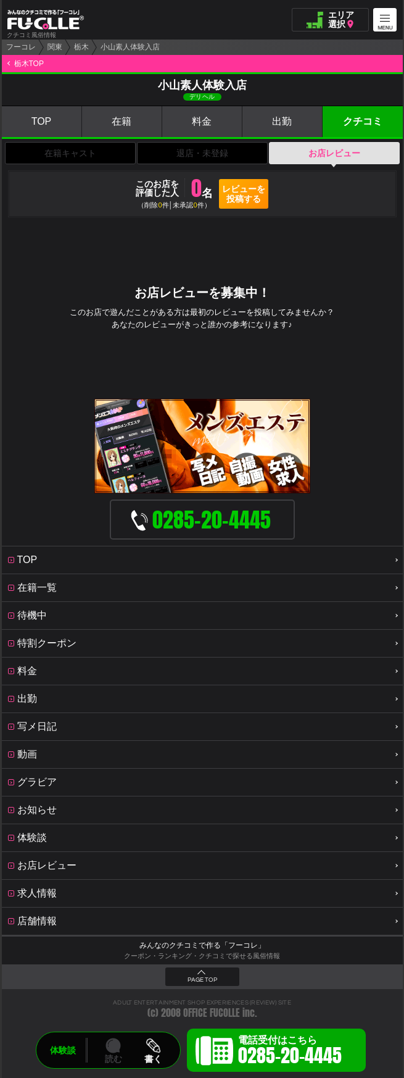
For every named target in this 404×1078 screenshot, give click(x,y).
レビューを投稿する (243, 194)
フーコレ (21, 47)
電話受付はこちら (290, 1052)
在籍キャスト (70, 153)
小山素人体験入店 (130, 47)
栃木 (81, 47)
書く (153, 1059)
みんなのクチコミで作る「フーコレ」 (202, 945)
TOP (41, 121)
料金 (202, 121)
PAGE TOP (202, 980)
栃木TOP (29, 63)
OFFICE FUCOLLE (211, 1013)
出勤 (282, 121)
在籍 (121, 121)
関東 (54, 47)
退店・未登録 (202, 153)
